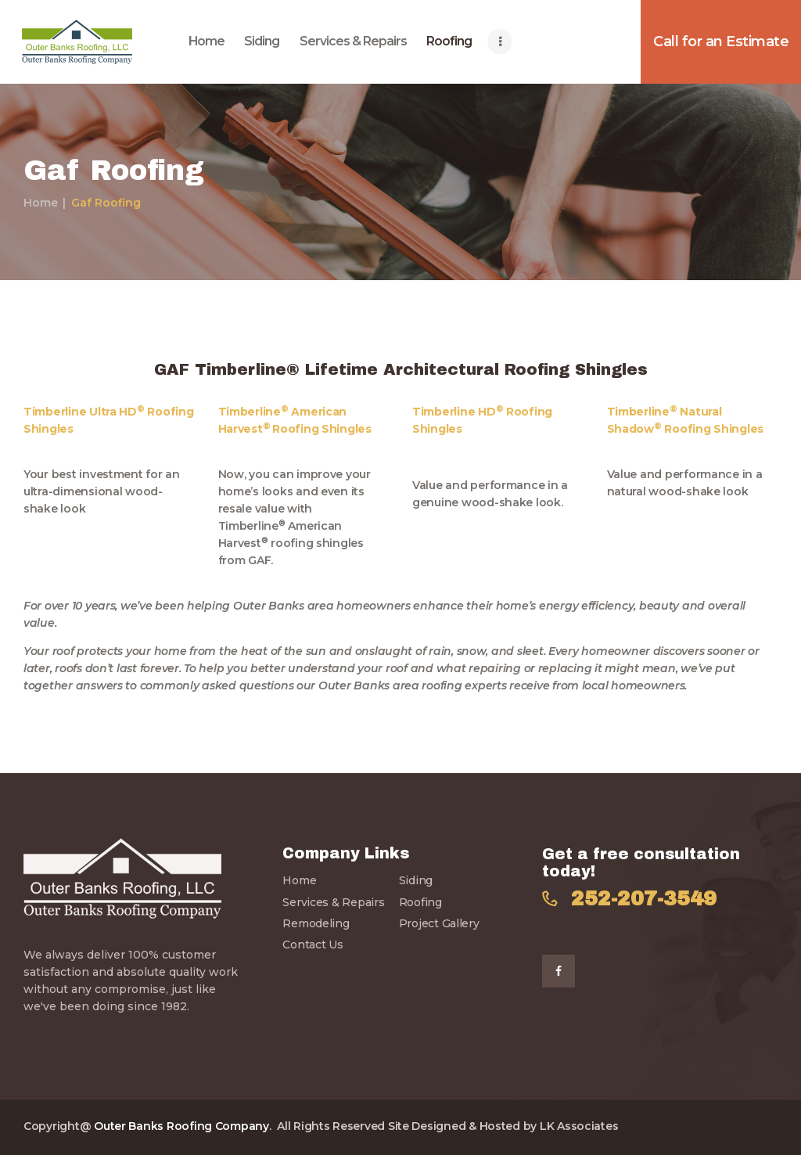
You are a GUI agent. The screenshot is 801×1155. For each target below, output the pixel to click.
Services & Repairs (333, 902)
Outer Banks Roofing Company (181, 1126)
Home (40, 203)
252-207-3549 (644, 899)
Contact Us (312, 944)
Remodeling (315, 923)
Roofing (420, 902)
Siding (416, 880)
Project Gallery (439, 923)
